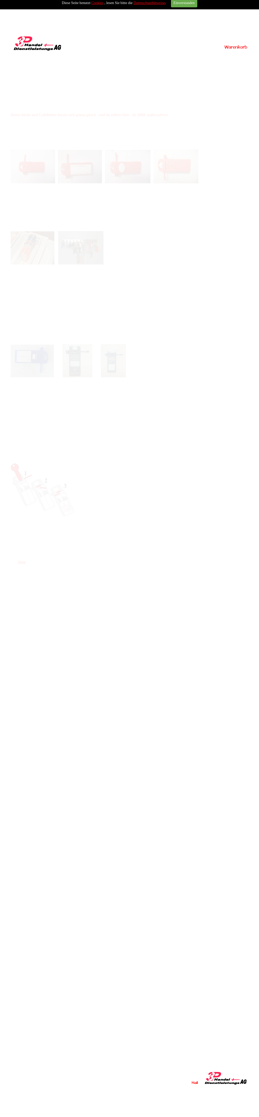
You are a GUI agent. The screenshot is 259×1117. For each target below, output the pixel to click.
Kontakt (160, 58)
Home (38, 58)
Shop (22, 562)
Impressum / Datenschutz (220, 58)
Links (190, 58)
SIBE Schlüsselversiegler (69, 58)
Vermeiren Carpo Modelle (99, 58)
